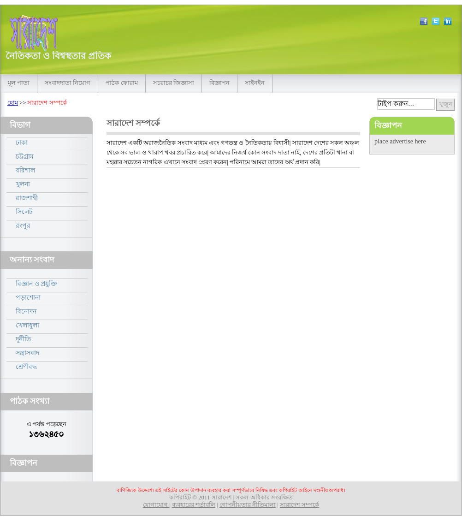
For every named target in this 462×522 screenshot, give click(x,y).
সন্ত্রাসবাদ (27, 352)
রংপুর (23, 225)
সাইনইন (255, 83)
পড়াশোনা (28, 297)
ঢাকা (22, 142)
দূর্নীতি (23, 339)
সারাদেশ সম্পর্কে (299, 505)
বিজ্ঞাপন (219, 83)
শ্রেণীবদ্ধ (26, 366)
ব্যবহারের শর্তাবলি (193, 505)
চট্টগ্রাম (25, 156)
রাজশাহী (27, 198)
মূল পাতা (19, 83)
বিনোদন (26, 311)
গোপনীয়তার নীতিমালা (247, 505)
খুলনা (23, 184)
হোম (12, 103)
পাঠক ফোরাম (121, 83)
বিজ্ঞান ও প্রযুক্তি (36, 283)
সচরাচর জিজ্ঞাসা (173, 83)
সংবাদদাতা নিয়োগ (67, 83)
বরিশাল (25, 170)
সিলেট (24, 211)
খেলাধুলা (27, 325)
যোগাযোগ (156, 505)
